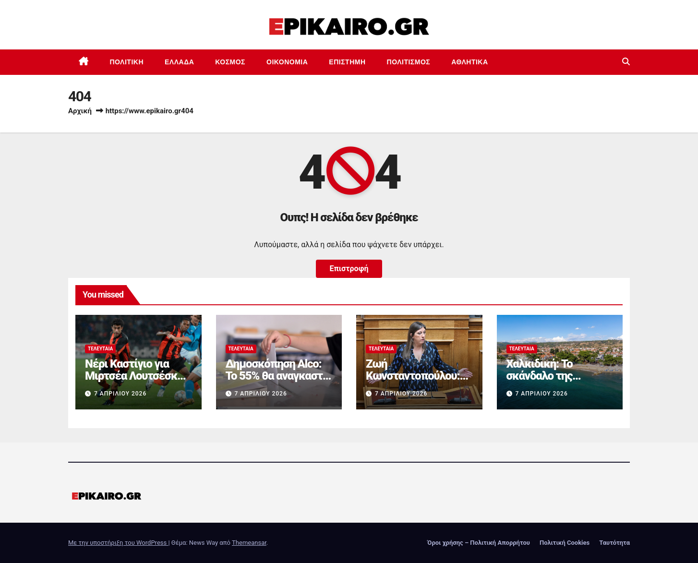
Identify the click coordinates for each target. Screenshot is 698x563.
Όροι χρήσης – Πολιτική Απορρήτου (478, 542)
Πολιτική (127, 62)
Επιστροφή (348, 268)
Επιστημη (347, 62)
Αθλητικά (469, 62)
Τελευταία (100, 348)
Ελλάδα (179, 62)
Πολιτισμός (409, 62)
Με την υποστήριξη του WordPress (118, 542)
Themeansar (249, 542)
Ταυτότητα (614, 542)
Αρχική (80, 111)
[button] (626, 61)
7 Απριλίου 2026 (120, 393)
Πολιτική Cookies (565, 542)
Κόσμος (230, 62)
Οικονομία (287, 62)
